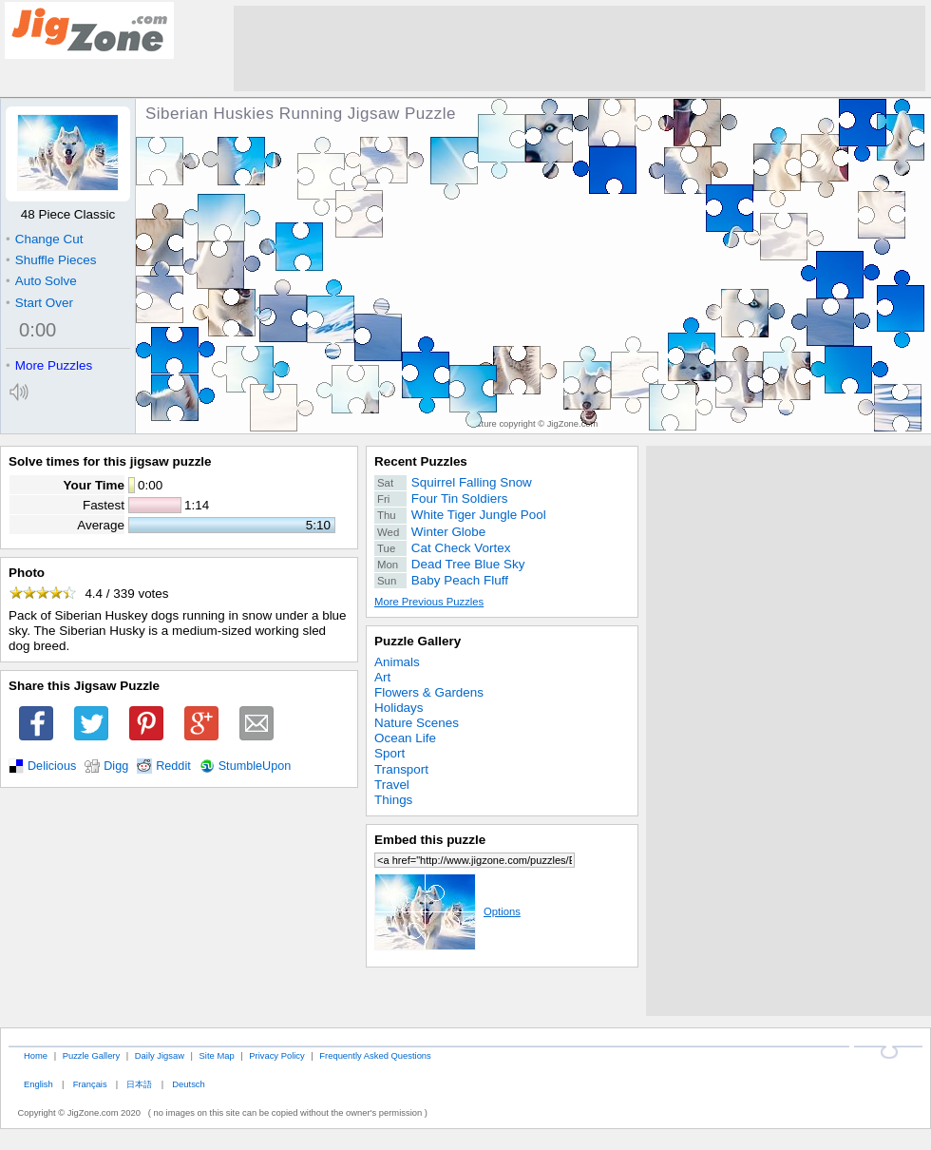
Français (90, 1084)
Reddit (173, 766)
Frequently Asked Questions (374, 1055)
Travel (391, 784)
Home (36, 1055)
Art (382, 677)
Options (447, 911)
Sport (389, 753)
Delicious (52, 766)
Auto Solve (41, 281)
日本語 (139, 1084)
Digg (116, 766)
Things (393, 800)
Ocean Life (405, 738)
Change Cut (44, 239)
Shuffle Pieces (51, 260)
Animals (397, 662)
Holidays (399, 707)
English (38, 1084)
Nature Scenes (416, 723)
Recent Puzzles (420, 461)
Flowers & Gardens (429, 692)
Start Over (39, 303)
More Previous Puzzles (429, 601)
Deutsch (188, 1084)
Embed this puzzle (429, 840)
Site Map (217, 1055)
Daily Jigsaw (159, 1055)
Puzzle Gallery (417, 641)
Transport (401, 769)
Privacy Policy (276, 1055)
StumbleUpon (255, 766)
